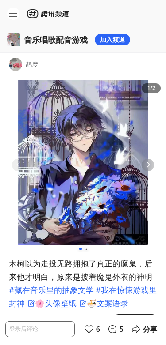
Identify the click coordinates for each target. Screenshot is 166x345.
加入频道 (112, 39)
